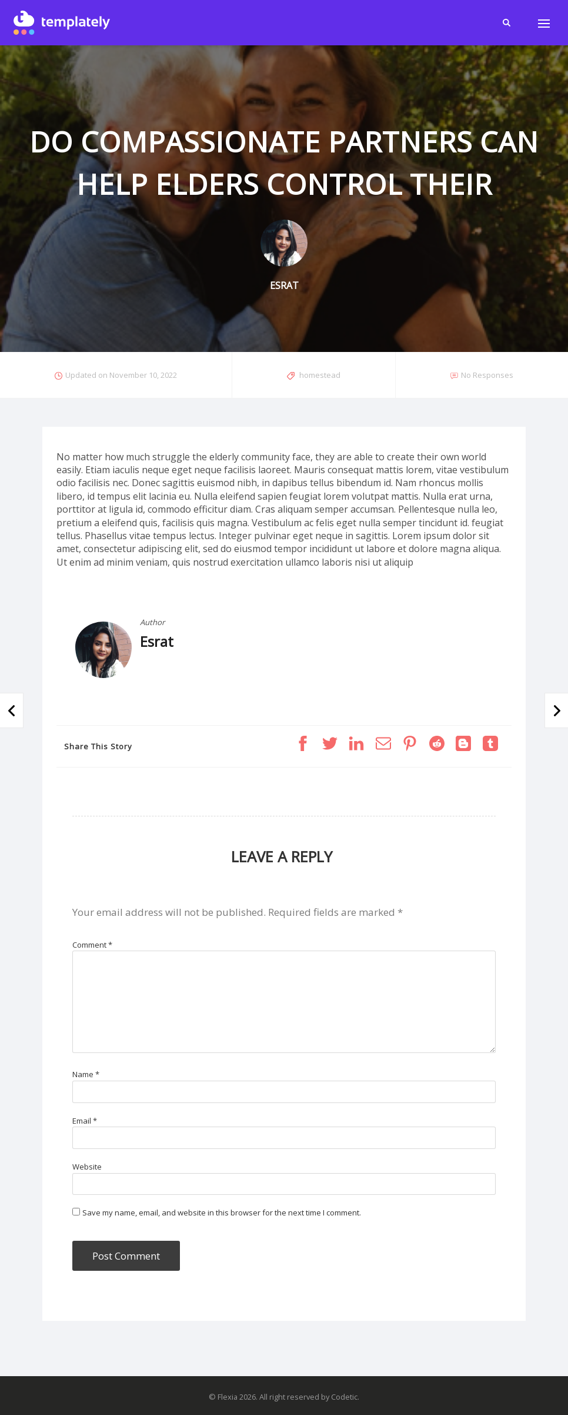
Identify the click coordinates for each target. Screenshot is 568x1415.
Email (84, 1120)
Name (85, 1074)
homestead (319, 375)
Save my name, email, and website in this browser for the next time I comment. (221, 1212)
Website (87, 1166)
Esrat (156, 641)
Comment (92, 944)
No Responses (487, 375)
